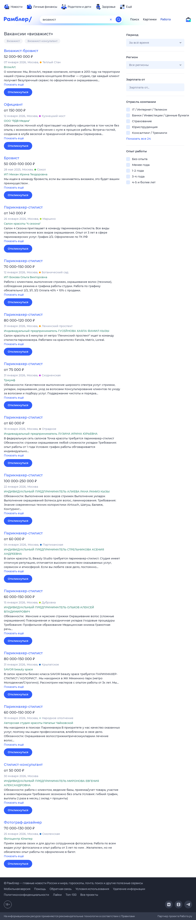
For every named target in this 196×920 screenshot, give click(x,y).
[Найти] (118, 19)
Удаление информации (129, 889)
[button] (62, 78)
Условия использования (92, 889)
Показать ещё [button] (14, 84)
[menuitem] (13, 7)
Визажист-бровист (21, 51)
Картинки (150, 19)
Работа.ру (186, 916)
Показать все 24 (138, 138)
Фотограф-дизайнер (23, 822)
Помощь (40, 889)
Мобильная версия (17, 889)
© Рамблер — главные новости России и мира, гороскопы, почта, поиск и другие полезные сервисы (73, 883)
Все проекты (89, 895)
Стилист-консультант (23, 764)
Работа (165, 19)
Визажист (13, 40)
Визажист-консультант (42, 40)
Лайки (57, 895)
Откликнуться (18, 92)
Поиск (134, 19)
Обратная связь (61, 889)
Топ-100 (71, 895)
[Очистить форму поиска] (111, 19)
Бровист (11, 158)
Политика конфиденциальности (26, 895)
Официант (13, 104)
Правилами (128, 916)
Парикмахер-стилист (23, 207)
